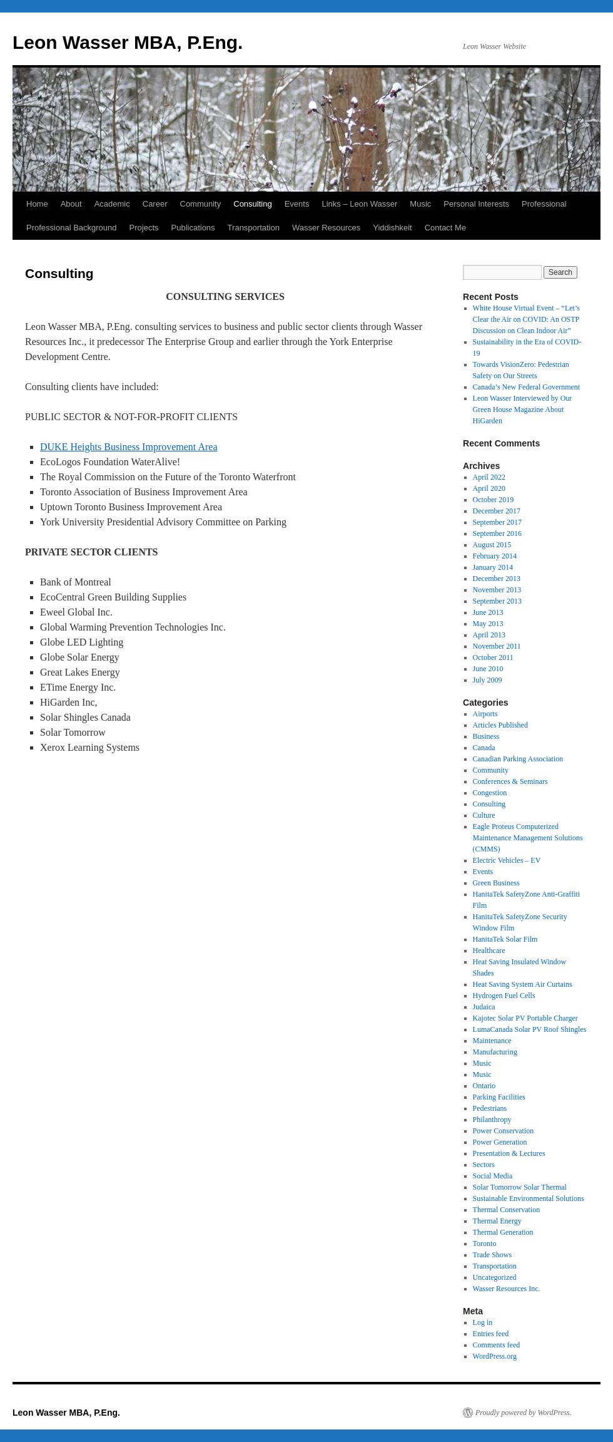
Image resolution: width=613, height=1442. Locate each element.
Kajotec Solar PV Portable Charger (525, 1018)
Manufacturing (495, 1052)
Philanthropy (492, 1119)
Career (155, 204)
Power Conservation (503, 1130)
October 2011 (493, 657)
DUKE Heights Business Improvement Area (129, 446)
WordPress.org (495, 1356)
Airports (485, 713)
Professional (544, 204)
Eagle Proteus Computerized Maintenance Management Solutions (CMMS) (528, 837)
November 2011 (497, 646)
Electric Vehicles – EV (507, 860)
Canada (484, 747)
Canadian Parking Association (518, 758)
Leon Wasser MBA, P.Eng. (128, 42)
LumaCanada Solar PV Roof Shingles (530, 1029)
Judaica (484, 1006)
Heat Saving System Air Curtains (522, 984)
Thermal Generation (503, 1232)
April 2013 (489, 635)
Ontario (484, 1085)
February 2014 (495, 556)
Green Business (496, 882)
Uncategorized (495, 1277)
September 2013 (497, 601)
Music (420, 204)
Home (37, 204)
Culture (484, 815)
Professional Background (71, 227)
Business (486, 736)
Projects (144, 227)
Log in (483, 1322)
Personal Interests (476, 204)
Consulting (252, 204)
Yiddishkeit (392, 227)
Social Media (493, 1176)
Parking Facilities (499, 1097)
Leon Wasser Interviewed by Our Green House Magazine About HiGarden (522, 409)
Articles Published (500, 725)
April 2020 (489, 488)
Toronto (485, 1243)
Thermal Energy (497, 1221)
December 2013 (496, 578)
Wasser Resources (326, 227)
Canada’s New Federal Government (526, 387)
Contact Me (445, 227)
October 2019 (493, 499)
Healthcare (489, 950)
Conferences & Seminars (510, 781)
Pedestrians (490, 1108)
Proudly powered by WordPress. (523, 1412)
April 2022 (489, 477)
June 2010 (488, 668)
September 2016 (497, 533)
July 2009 (487, 680)
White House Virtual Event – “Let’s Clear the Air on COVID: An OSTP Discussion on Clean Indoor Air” (526, 319)
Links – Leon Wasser (359, 204)
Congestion (490, 792)
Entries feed (491, 1333)
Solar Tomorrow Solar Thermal (520, 1187)
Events (297, 204)
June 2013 (488, 612)
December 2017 (496, 511)
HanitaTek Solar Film (505, 939)
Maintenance (492, 1040)
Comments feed (496, 1345)
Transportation (254, 227)
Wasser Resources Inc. (506, 1288)
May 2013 (488, 623)
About (71, 204)
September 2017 (497, 522)
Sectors (484, 1164)
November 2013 (497, 589)
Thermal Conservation (506, 1209)
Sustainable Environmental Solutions (528, 1198)
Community (200, 204)
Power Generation (500, 1142)
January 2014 (493, 567)
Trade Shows (492, 1254)
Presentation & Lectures (509, 1153)
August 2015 (492, 544)
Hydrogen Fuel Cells (504, 995)
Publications (193, 227)
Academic (112, 204)
